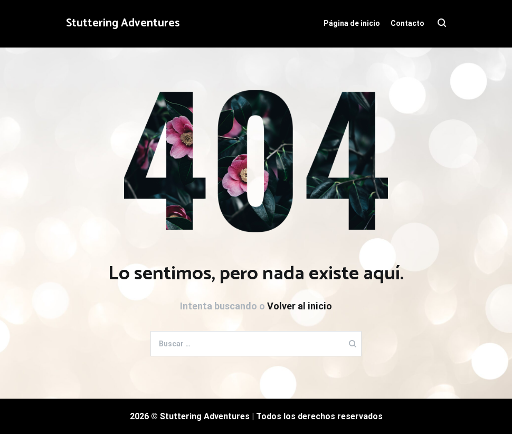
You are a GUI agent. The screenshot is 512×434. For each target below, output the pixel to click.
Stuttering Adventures (122, 23)
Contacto (407, 23)
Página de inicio (352, 23)
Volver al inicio (299, 306)
